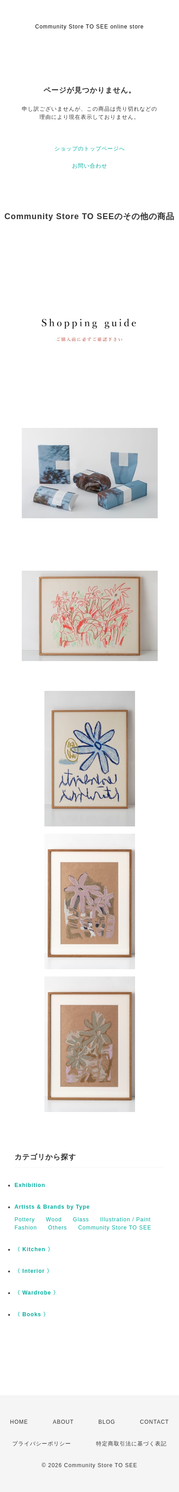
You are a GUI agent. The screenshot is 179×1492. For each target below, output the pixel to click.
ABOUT (63, 1422)
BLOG (106, 1422)
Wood (54, 1219)
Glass (81, 1219)
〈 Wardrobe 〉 (37, 1293)
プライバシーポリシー (41, 1443)
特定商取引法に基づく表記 (131, 1443)
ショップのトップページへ (89, 148)
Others (57, 1228)
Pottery (25, 1219)
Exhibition (30, 1185)
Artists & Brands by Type (52, 1207)
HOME (19, 1422)
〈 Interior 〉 (34, 1271)
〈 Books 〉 (32, 1314)
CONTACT (154, 1422)
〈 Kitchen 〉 (34, 1249)
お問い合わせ (89, 166)
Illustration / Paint (125, 1219)
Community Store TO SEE (114, 1228)
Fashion (26, 1228)
